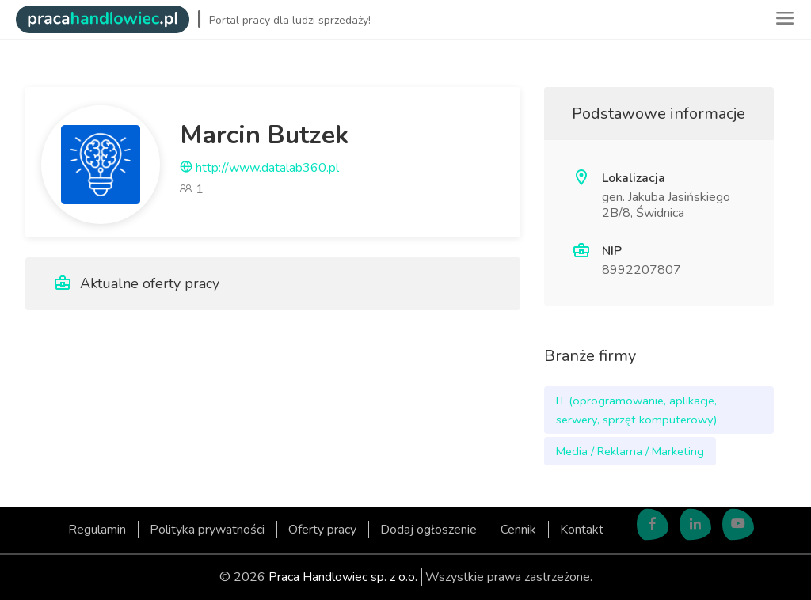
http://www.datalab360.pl (259, 168)
